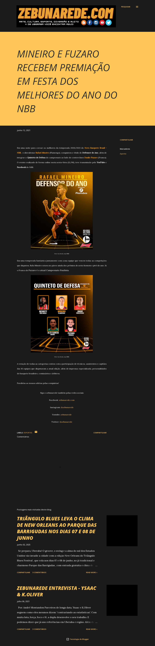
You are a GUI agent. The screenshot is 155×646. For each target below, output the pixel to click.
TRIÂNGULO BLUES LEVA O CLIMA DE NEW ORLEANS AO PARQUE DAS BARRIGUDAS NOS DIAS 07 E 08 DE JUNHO (57, 528)
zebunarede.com (66, 400)
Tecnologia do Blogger (77, 639)
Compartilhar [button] (126, 140)
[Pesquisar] (125, 6)
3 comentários (39, 572)
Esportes (123, 154)
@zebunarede (67, 407)
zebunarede (66, 414)
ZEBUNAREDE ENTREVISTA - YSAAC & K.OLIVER (56, 591)
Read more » (91, 572)
